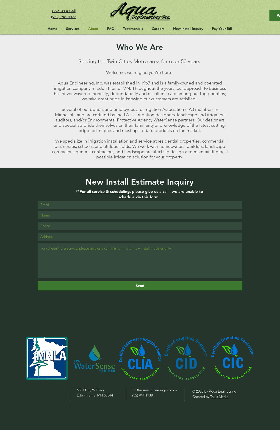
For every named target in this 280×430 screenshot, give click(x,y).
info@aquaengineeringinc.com (154, 390)
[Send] (140, 285)
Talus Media (219, 396)
